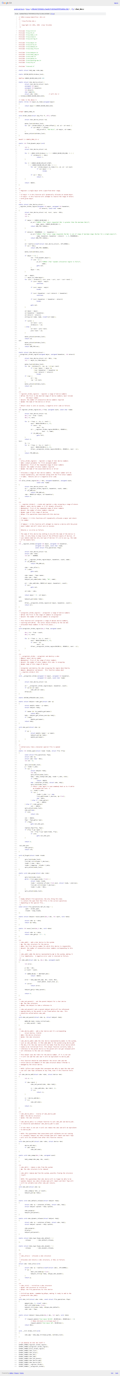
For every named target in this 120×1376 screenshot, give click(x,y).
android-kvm (19, 9)
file (52, 14)
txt (112, 1373)
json (116, 1373)
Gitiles (11, 1373)
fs (73, 9)
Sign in (116, 3)
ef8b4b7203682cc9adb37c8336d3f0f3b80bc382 (50, 9)
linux (28, 9)
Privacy (16, 1373)
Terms (22, 1373)
